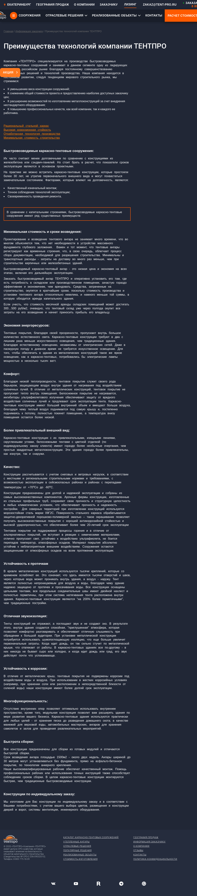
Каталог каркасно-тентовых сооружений (91, 837)
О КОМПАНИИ (84, 4)
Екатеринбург (17, 4)
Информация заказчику (29, 31)
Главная (8, 31)
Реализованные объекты (80, 854)
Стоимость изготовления (80, 859)
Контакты (139, 854)
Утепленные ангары (76, 841)
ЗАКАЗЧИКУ (109, 4)
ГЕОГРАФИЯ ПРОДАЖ (52, 4)
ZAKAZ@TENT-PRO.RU (160, 4)
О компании (141, 846)
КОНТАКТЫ (153, 15)
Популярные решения (77, 850)
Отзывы (138, 850)
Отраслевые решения (77, 846)
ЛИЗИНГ (130, 4)
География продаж (145, 837)
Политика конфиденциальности (155, 859)
